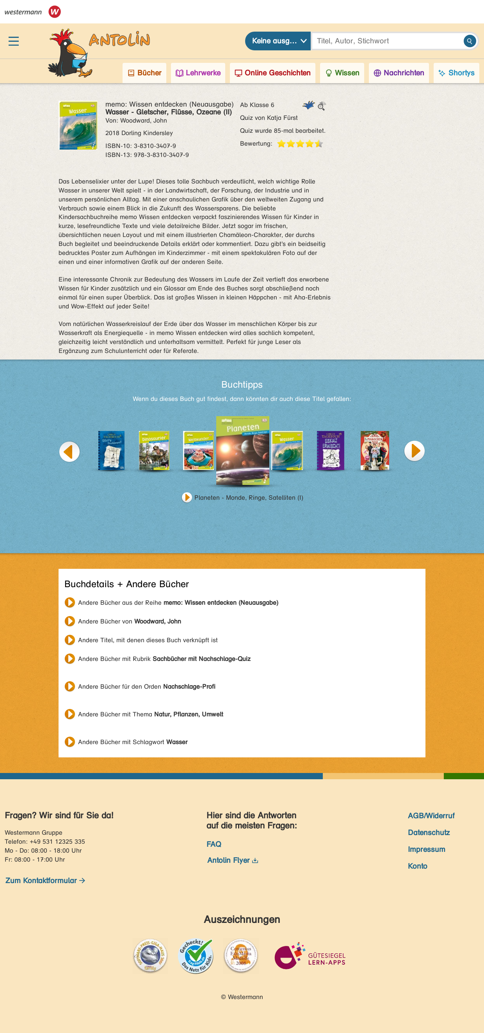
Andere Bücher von (129, 621)
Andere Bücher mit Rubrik (164, 659)
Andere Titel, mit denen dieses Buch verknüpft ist (148, 640)
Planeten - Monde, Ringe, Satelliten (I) (248, 497)
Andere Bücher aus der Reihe (178, 602)
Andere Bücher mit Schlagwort (132, 742)
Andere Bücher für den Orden (146, 686)
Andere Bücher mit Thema (150, 714)
